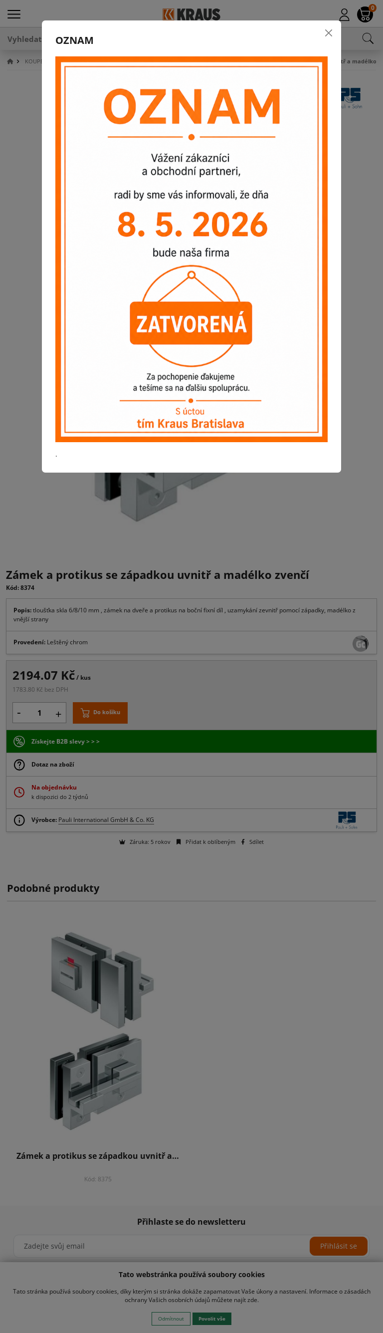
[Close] (329, 33)
